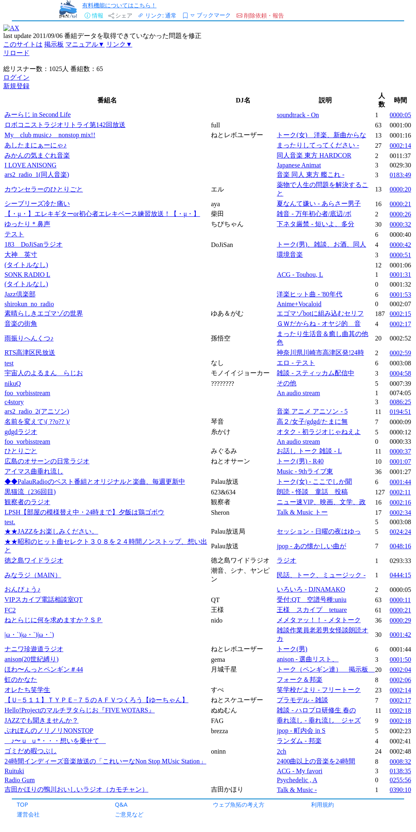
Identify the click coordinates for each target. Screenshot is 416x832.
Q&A (121, 804)
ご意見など (129, 814)
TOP (22, 804)
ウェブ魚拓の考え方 (238, 804)
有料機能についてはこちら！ (119, 5)
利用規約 (322, 804)
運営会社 (28, 814)
